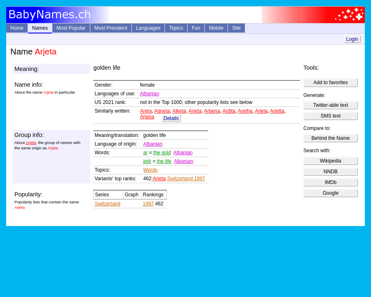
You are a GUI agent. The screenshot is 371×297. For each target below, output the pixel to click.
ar (145, 153)
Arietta (277, 111)
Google (331, 193)
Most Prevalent (110, 28)
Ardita (229, 111)
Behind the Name (331, 138)
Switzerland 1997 (186, 179)
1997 (148, 204)
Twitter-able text (330, 105)
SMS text (331, 116)
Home (16, 28)
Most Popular (71, 28)
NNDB (331, 171)
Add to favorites (330, 82)
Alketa (179, 111)
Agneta (162, 111)
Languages (148, 28)
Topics (176, 28)
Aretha (245, 111)
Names (40, 28)
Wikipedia (330, 161)
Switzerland (107, 204)
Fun (196, 28)
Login (352, 39)
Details (171, 118)
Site (236, 28)
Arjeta (31, 142)
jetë (147, 161)
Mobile (216, 28)
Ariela (261, 111)
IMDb (331, 182)
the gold (162, 153)
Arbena (212, 111)
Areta (146, 111)
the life (164, 161)
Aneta (195, 111)
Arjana (147, 117)
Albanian (149, 94)
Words (150, 170)
